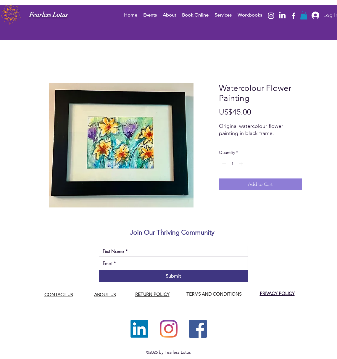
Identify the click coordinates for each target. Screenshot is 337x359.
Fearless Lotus (48, 15)
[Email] (171, 263)
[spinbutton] (232, 163)
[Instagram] (271, 16)
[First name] (171, 251)
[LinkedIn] (282, 16)
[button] (303, 15)
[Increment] (241, 163)
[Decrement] (223, 163)
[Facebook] (293, 16)
